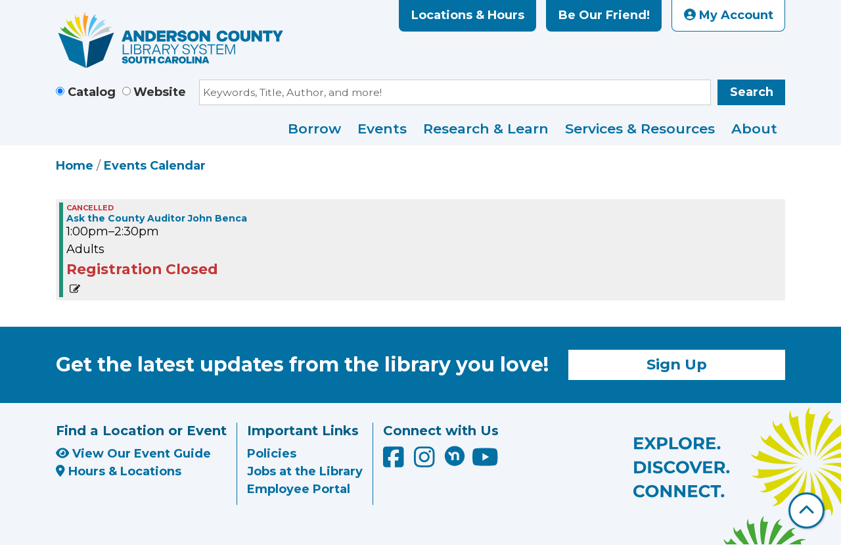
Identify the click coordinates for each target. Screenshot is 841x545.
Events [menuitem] (382, 128)
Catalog (92, 92)
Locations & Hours (467, 15)
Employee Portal (298, 489)
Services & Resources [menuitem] (640, 128)
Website (159, 92)
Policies (271, 453)
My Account (728, 15)
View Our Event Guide (133, 453)
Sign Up (677, 364)
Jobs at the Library (305, 471)
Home (74, 165)
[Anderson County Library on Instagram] (426, 462)
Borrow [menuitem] (314, 128)
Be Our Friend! (604, 15)
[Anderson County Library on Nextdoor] (454, 455)
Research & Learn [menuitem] (486, 128)
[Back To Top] (806, 510)
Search (751, 92)
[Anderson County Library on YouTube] (485, 462)
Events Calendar (155, 165)
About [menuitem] (754, 128)
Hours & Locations (118, 471)
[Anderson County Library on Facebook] (395, 462)
